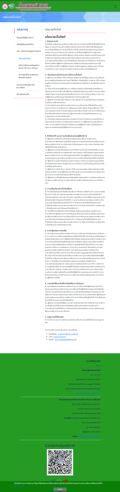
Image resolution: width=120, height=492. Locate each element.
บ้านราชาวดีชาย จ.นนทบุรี (68, 334)
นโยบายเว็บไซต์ (12, 17)
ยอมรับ (60, 489)
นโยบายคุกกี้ (19, 486)
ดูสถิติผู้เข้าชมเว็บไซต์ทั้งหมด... (88, 393)
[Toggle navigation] (115, 6)
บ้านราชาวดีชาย (60, 336)
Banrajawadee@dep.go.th (66, 339)
